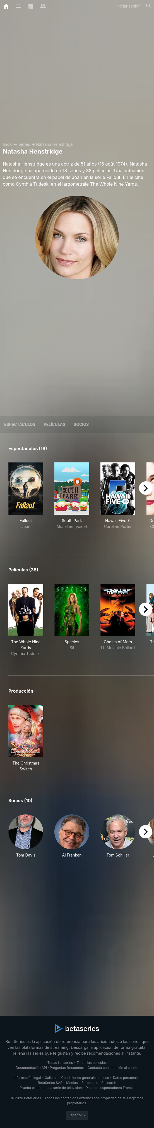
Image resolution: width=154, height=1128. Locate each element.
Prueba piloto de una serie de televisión (51, 1088)
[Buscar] (148, 6)
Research (108, 1083)
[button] (25, 839)
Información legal (27, 1078)
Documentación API (31, 1068)
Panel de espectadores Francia (110, 1088)
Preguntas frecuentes (67, 1068)
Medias (72, 1083)
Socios (81, 424)
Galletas (51, 1078)
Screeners (89, 1083)
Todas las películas (92, 1063)
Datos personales (127, 1078)
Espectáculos (19, 424)
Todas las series (60, 1063)
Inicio (8, 144)
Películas (54, 424)
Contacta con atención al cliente (113, 1068)
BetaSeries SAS (50, 1083)
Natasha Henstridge (54, 144)
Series (24, 144)
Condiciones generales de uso (85, 1078)
